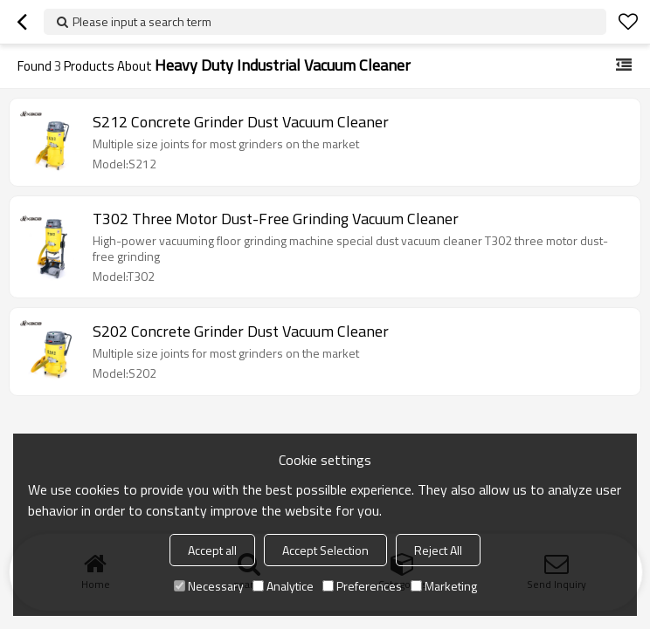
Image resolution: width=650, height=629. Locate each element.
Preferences (362, 586)
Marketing (444, 586)
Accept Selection (325, 550)
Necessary (209, 586)
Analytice (283, 586)
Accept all (212, 550)
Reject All (438, 550)
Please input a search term (142, 21)
